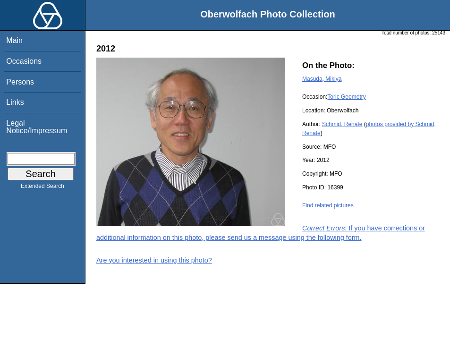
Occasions (24, 61)
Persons (20, 82)
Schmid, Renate (342, 124)
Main (14, 40)
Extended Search (42, 188)
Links (15, 102)
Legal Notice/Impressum (36, 127)
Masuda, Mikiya (321, 79)
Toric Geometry (346, 97)
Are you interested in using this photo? (154, 260)
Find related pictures (328, 205)
